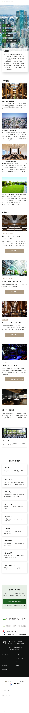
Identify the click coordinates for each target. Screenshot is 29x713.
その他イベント (5, 690)
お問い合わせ (5, 654)
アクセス (18, 662)
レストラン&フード (6, 706)
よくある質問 (19, 658)
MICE (3, 662)
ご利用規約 (4, 665)
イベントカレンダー (6, 695)
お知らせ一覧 (19, 665)
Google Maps (15, 649)
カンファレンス (5, 658)
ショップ (4, 701)
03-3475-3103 (9, 605)
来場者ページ (5, 669)
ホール (17, 654)
